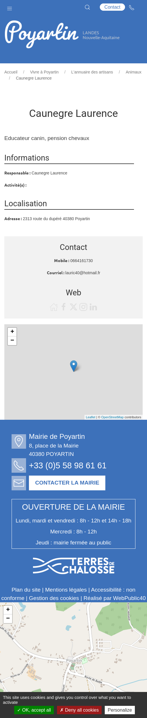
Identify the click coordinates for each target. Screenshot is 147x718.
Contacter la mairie (70, 483)
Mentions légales (66, 590)
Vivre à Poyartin (44, 72)
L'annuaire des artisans (92, 72)
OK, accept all (34, 710)
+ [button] (12, 332)
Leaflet (90, 417)
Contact (112, 7)
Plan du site (26, 590)
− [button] (12, 340)
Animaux (133, 72)
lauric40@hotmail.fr (82, 272)
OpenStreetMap (112, 417)
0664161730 (81, 260)
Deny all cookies (79, 710)
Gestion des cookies (54, 598)
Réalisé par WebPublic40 (114, 598)
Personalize (120, 710)
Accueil (10, 72)
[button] (9, 7)
